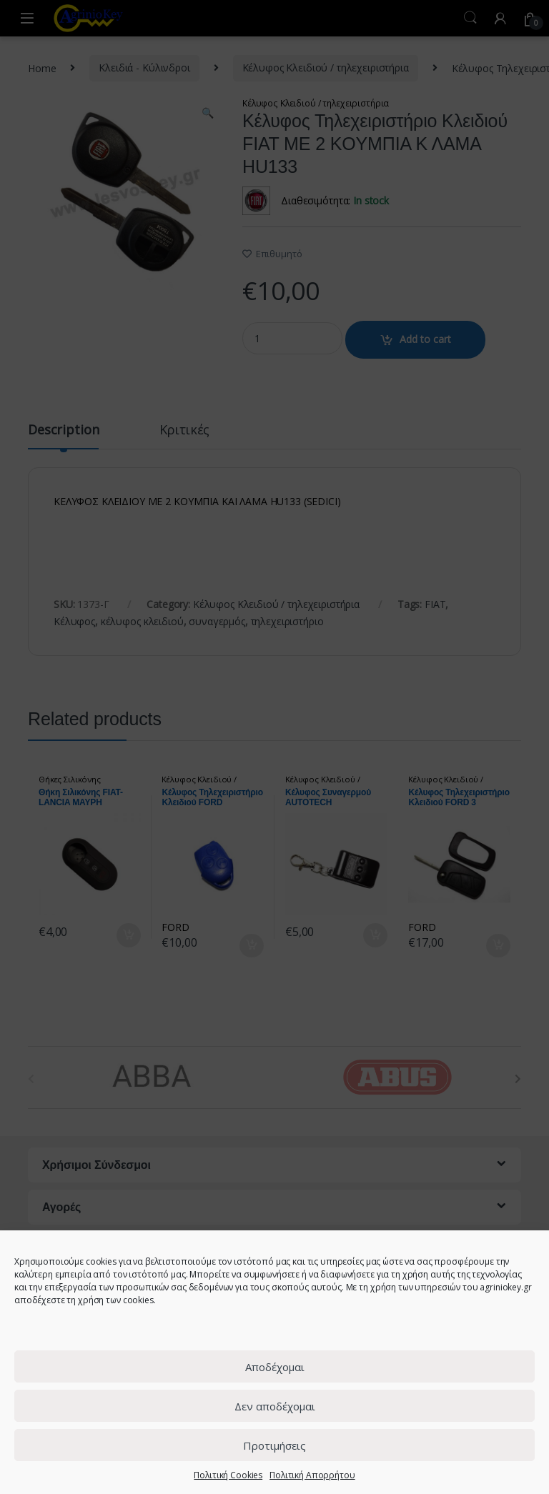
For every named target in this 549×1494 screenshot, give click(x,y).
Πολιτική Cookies (228, 1475)
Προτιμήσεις (274, 1445)
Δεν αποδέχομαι (274, 1406)
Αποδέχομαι (275, 1367)
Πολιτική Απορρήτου (312, 1475)
